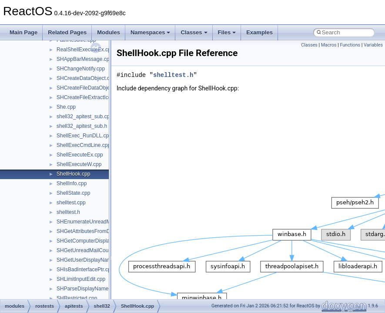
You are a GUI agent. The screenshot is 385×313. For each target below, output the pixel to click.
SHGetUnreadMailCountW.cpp (92, 250)
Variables (373, 45)
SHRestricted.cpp (77, 298)
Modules (108, 32)
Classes (194, 32)
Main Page (23, 32)
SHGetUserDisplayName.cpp (90, 260)
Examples (259, 32)
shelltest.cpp (71, 203)
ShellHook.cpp (73, 174)
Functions (350, 45)
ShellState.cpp (73, 193)
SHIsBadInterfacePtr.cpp (85, 269)
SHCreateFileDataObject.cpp (90, 88)
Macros (329, 45)
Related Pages (67, 32)
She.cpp (66, 107)
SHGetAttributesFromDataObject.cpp (99, 231)
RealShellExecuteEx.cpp (85, 50)
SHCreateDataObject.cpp (86, 78)
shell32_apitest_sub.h (82, 126)
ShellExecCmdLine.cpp (83, 145)
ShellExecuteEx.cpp (80, 155)
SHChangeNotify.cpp (81, 69)
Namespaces (151, 32)
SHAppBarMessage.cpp (84, 59)
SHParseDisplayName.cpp (87, 289)
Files (227, 32)
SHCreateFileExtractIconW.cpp (92, 97)
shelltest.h (68, 212)
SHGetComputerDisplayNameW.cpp (99, 241)
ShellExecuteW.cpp (79, 164)
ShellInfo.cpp (72, 183)
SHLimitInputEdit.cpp (81, 279)
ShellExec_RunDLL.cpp (84, 136)
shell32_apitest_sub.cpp (85, 116)
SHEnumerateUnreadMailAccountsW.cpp (104, 222)
